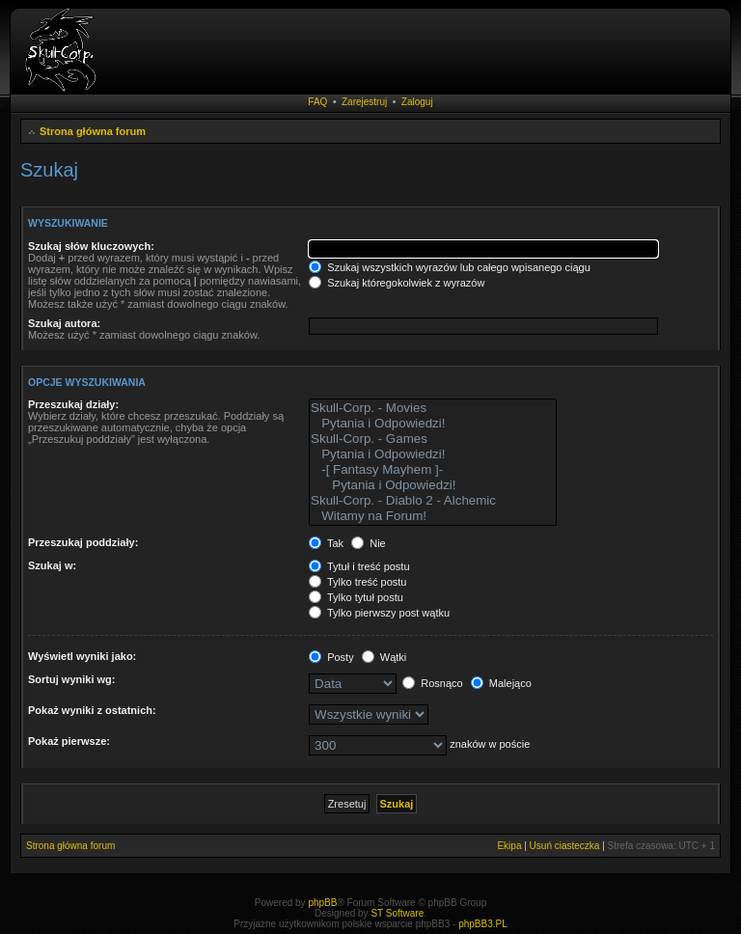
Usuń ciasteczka (565, 845)
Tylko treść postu (357, 582)
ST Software (397, 913)
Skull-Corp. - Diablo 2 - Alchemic (433, 500)
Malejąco (501, 683)
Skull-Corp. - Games (433, 439)
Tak (326, 543)
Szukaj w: (52, 565)
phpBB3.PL (483, 924)
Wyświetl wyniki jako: (82, 656)
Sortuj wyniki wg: (71, 679)
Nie (368, 543)
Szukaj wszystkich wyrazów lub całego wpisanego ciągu (449, 267)
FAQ (317, 101)
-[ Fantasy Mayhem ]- (433, 470)
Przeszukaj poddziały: (83, 542)
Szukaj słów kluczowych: (91, 246)
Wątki (384, 657)
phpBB (322, 902)
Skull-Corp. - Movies (433, 408)
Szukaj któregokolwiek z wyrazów (396, 282)
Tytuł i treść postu (359, 566)
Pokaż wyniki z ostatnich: (92, 710)
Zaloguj (417, 101)
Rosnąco (432, 683)
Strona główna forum (93, 131)
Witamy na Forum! (433, 516)
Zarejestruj (364, 101)
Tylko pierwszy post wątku (379, 612)
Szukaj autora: (64, 323)
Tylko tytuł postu (356, 597)
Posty (331, 657)
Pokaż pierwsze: (69, 741)
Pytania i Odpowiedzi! (433, 423)
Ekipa (509, 845)
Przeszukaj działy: (73, 404)
